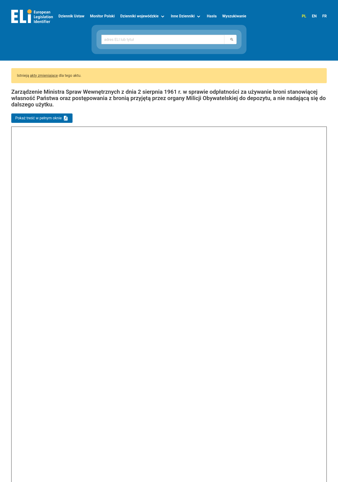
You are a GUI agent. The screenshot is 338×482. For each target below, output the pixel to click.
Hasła (212, 16)
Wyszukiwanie (234, 16)
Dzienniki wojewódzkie (139, 16)
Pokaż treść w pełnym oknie (38, 118)
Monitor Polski (102, 16)
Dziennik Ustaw (71, 16)
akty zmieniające (44, 75)
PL (304, 16)
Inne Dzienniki (183, 16)
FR (324, 16)
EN (314, 16)
